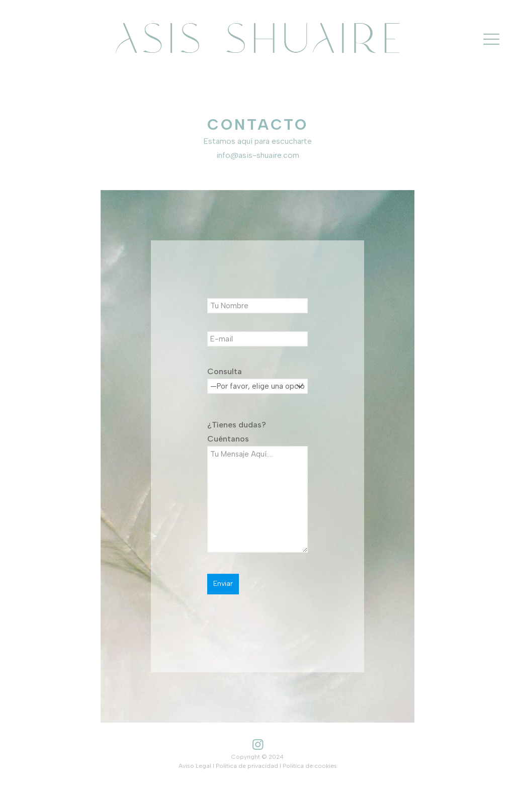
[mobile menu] (491, 39)
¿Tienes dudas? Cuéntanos (257, 486)
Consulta (257, 388)
